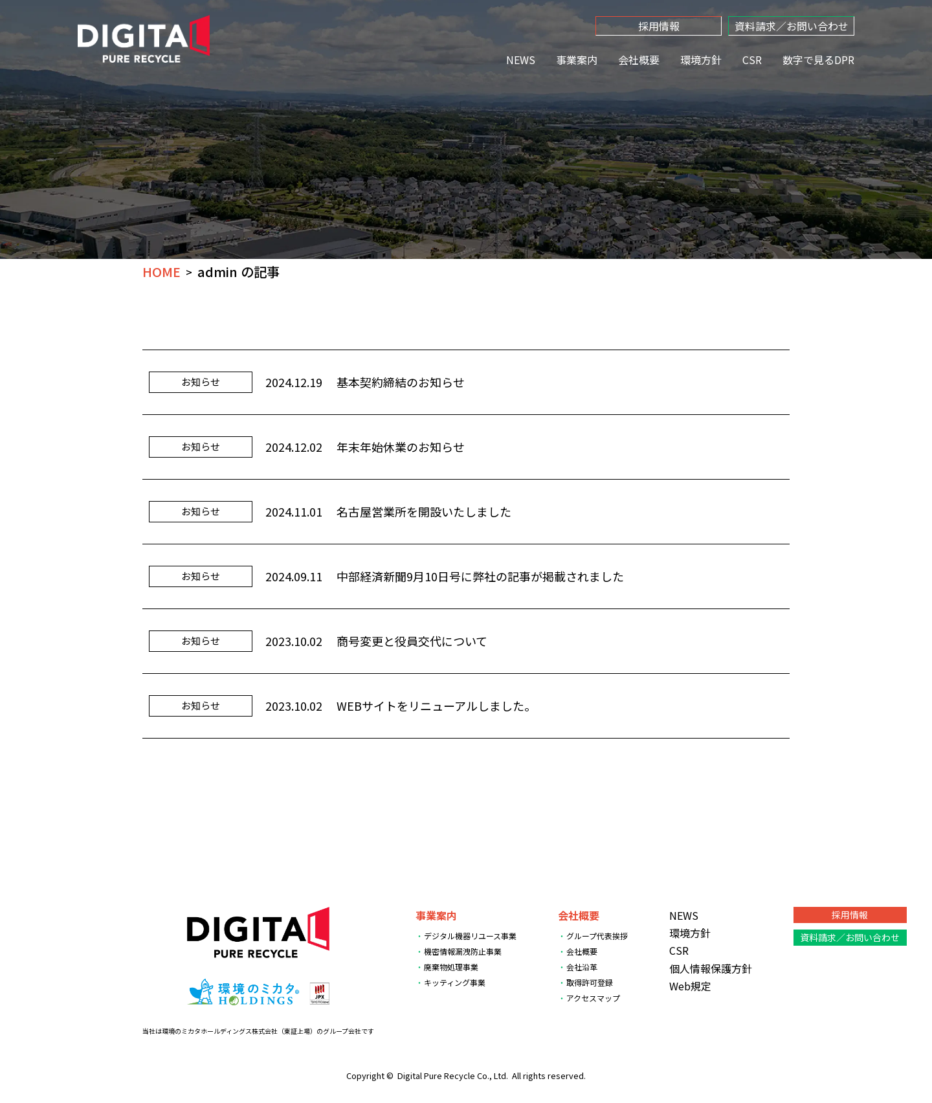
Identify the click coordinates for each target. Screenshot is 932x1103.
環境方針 (701, 59)
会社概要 (639, 59)
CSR (752, 59)
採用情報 (659, 26)
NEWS (520, 59)
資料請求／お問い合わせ (792, 26)
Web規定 (690, 986)
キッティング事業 (454, 982)
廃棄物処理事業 (451, 966)
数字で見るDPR (818, 59)
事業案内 (576, 59)
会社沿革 (581, 966)
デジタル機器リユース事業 (470, 935)
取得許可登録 (589, 982)
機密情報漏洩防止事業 (463, 951)
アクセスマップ (593, 997)
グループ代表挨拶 (597, 935)
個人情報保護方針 (710, 968)
